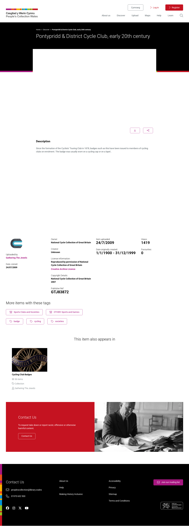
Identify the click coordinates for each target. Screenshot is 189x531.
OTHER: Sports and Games (65, 312)
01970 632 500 (19, 500)
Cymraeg (135, 8)
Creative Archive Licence (63, 269)
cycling (36, 322)
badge (15, 322)
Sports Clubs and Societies (25, 312)
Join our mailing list (167, 486)
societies (58, 322)
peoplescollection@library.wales (27, 494)
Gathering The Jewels (17, 258)
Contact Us (28, 438)
